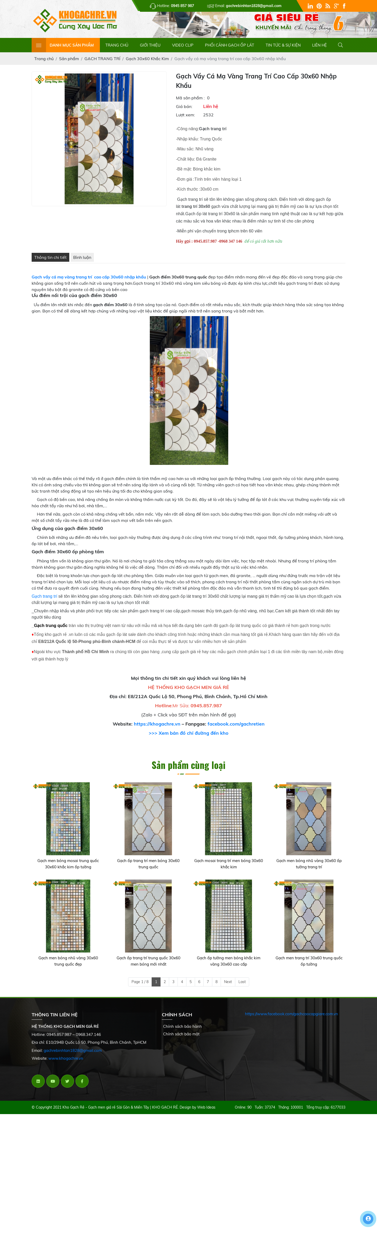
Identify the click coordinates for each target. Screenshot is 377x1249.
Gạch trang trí (44, 600)
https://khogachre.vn (157, 728)
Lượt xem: (185, 119)
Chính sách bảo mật (181, 1037)
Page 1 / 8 (140, 985)
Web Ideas (206, 1111)
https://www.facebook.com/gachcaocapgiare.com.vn (291, 1018)
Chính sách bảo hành (182, 1030)
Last (242, 985)
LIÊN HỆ (319, 49)
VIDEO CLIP (182, 49)
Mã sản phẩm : (190, 101)
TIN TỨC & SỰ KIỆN (283, 49)
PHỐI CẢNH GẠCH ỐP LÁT (229, 49)
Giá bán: (184, 110)
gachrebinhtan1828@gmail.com (73, 1054)
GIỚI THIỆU (150, 49)
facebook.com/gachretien (236, 728)
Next (228, 985)
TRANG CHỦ (116, 49)
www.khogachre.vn (65, 1062)
